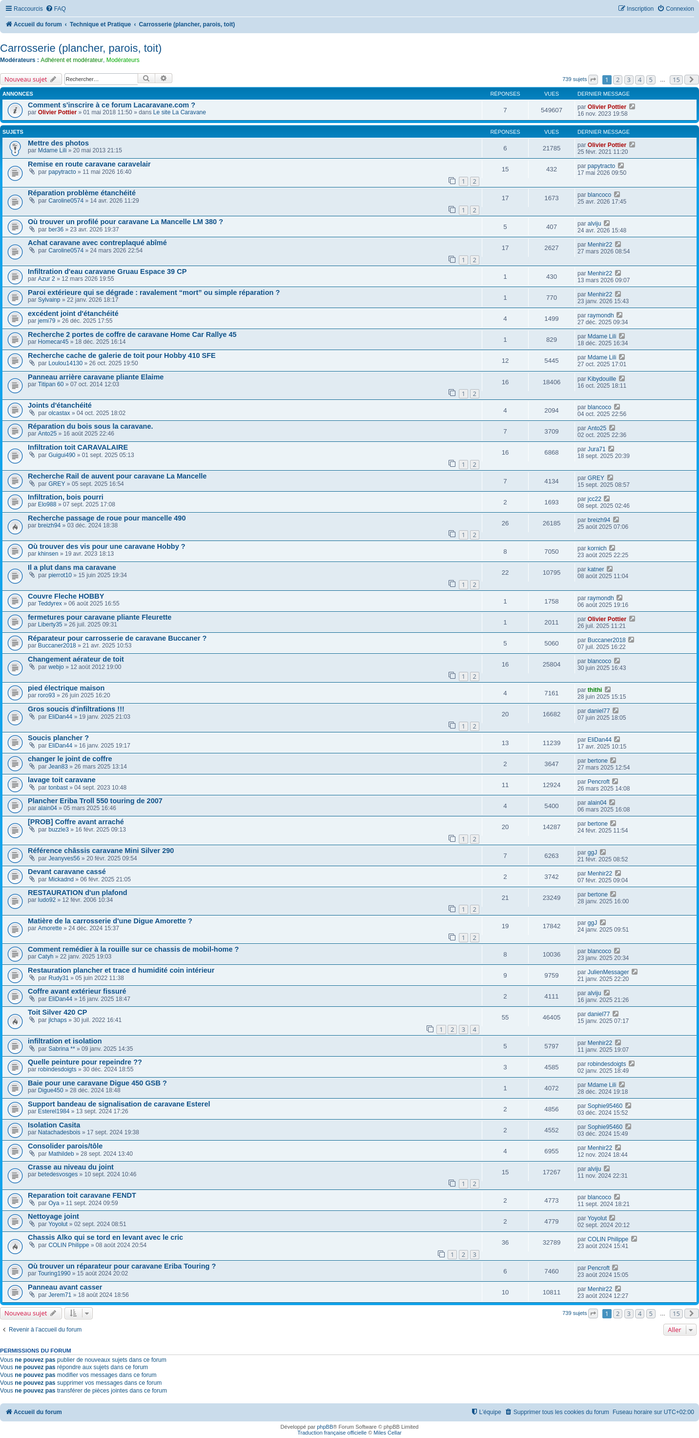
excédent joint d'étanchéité (73, 313)
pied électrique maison (66, 688)
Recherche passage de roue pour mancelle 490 (107, 518)
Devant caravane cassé (67, 871)
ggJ (592, 852)
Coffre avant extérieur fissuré (77, 991)
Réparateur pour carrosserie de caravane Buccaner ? (117, 638)
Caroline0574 (65, 200)
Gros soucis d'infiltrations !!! (76, 709)
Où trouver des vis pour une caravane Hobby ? (106, 546)
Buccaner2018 (57, 645)
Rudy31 (58, 978)
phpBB (325, 1427)
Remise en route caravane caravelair (89, 164)
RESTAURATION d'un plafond (77, 892)
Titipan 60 (51, 384)
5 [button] (651, 79)
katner (596, 569)
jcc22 (594, 499)
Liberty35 (50, 624)
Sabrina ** (61, 1048)
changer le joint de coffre (70, 759)
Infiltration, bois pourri (65, 497)
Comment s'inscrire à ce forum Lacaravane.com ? (111, 105)
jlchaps (57, 1020)
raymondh (601, 315)
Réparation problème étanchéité (82, 193)
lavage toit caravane (62, 780)
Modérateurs (123, 60)
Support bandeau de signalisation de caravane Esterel (119, 1104)
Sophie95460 (605, 1106)
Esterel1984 (54, 1111)
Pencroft (599, 781)
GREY (56, 483)
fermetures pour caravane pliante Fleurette (99, 617)
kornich (597, 548)
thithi (595, 690)
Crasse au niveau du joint (71, 1167)
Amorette (50, 928)
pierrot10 (60, 575)
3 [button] (629, 79)
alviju (594, 223)
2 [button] (617, 79)
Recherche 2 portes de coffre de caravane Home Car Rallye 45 (132, 334)
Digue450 (50, 1090)
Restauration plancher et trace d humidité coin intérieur (121, 970)
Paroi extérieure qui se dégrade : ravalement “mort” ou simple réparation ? (154, 292)
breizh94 (49, 525)
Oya (53, 1203)
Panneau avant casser (65, 1287)
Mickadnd (61, 879)
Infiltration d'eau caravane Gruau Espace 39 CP (107, 271)
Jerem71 (59, 1295)
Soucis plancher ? (58, 738)
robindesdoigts (57, 1069)
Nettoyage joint (53, 1216)
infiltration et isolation (65, 1041)
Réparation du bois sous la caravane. (90, 426)
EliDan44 (60, 716)
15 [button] (676, 79)
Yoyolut (57, 1224)
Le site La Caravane (179, 112)
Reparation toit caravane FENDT (82, 1195)
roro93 (46, 695)
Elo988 (47, 504)
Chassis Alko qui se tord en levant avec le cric (105, 1237)
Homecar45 (53, 341)
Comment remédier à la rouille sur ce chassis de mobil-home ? (133, 949)
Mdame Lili (52, 150)
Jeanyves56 (64, 858)
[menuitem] (55, 9)
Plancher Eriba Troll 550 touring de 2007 (95, 801)
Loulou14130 (65, 363)
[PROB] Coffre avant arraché (76, 822)
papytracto (62, 171)
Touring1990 (54, 1273)
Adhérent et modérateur (72, 60)
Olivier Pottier (57, 112)
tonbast (58, 787)
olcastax (59, 413)
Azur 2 (46, 278)
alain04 (47, 808)
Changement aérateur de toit (76, 659)
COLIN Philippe (68, 1245)
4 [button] (639, 79)
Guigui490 (61, 455)
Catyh (46, 956)
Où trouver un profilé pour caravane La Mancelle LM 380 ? (125, 222)
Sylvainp (49, 299)
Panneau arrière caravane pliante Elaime (96, 377)
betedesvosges (58, 1174)
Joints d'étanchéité (60, 405)
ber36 (55, 229)
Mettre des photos (58, 143)
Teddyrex (50, 603)
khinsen (48, 553)
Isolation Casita (54, 1125)
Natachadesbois (59, 1132)
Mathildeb (61, 1153)
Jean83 (58, 766)
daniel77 (599, 711)
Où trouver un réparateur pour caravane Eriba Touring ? (122, 1266)
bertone (598, 760)
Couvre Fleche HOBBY (66, 596)
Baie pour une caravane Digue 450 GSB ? (97, 1083)
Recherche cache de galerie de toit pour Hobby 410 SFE (122, 355)
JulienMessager (608, 972)
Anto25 (47, 433)
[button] (593, 79)
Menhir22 (600, 244)
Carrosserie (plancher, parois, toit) (81, 48)
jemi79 (47, 320)
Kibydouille (602, 378)
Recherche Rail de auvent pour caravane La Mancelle (117, 476)
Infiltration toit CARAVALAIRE (78, 447)
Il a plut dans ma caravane (72, 567)
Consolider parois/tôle (65, 1146)
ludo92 (47, 899)
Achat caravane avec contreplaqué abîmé (97, 243)
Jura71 (597, 449)
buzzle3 (58, 829)
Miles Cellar (387, 1433)
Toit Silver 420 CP (57, 1012)
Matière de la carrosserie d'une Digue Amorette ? (110, 921)
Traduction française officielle (332, 1433)
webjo (56, 667)
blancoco (599, 194)
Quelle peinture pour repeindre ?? (85, 1062)
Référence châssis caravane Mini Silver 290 (101, 850)
